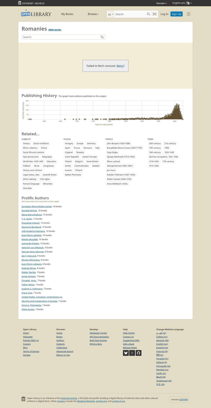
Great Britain (92, 161)
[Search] (130, 14)
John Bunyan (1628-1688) (118, 143)
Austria (68, 170)
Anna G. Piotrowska (31, 305)
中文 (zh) (160, 384)
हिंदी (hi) (159, 355)
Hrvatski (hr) (162, 358)
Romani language (31, 183)
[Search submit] (148, 14)
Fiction (44, 147)
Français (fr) (162, 351)
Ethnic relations (30, 147)
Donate (161, 3)
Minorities (47, 183)
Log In (164, 14)
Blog (25, 347)
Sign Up (176, 14)
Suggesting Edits (131, 340)
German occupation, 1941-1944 (163, 156)
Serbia (68, 165)
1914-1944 (154, 165)
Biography (47, 156)
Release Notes (130, 347)
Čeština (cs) (161, 336)
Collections (61, 347)
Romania (88, 147)
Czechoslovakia (82, 165)
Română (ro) (162, 369)
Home (59, 332)
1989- (166, 147)
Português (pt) (163, 366)
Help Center (129, 332)
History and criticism (32, 170)
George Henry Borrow (33, 251)
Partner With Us (31, 340)
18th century (155, 152)
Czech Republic (72, 156)
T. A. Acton (27, 218)
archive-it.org (118, 401)
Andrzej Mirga (29, 268)
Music (37, 165)
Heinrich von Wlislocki (33, 247)
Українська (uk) (164, 380)
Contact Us (128, 336)
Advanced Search (64, 351)
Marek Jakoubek (30, 239)
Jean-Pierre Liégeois (31, 235)
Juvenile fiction (50, 174)
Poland (68, 161)
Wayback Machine (86, 401)
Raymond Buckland (31, 226)
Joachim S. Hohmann (32, 288)
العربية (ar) (161, 332)
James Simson (29, 276)
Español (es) (162, 347)
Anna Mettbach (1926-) (117, 183)
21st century (170, 143)
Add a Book (128, 343)
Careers (27, 343)
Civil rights (45, 179)
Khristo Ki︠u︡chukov (31, 259)
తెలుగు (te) (161, 376)
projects (61, 401)
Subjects (60, 343)
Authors (60, 340)
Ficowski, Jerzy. (29, 280)
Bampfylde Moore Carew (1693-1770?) (124, 147)
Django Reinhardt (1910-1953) (121, 156)
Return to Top (63, 355)
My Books (67, 14)
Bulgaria (79, 161)
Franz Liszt (27, 292)
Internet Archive (69, 398)
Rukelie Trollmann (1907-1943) (121, 174)
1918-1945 (154, 161)
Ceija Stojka (112, 152)
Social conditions (41, 143)
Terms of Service (31, 351)
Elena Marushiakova (32, 214)
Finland (78, 170)
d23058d (183, 399)
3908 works (54, 29)
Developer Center (98, 332)
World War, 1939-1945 (33, 161)
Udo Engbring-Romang (33, 231)
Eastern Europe (90, 156)
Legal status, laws (31, 174)
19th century (155, 147)
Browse (89, 14)
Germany (91, 143)
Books (59, 336)
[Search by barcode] (154, 14)
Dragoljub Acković (31, 222)
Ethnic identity (29, 179)
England (69, 152)
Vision (26, 332)
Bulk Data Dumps (98, 340)
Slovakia (80, 152)
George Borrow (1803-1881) (120, 165)
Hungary (69, 143)
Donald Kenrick (29, 210)
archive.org (101, 401)
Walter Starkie (29, 272)
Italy (97, 147)
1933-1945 (169, 152)
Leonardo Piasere (30, 243)
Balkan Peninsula (73, 174)
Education (51, 161)
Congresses (48, 165)
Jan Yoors (111, 170)
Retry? (120, 66)
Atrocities (27, 188)
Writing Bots (96, 343)
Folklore (26, 165)
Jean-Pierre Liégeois (31, 264)
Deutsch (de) (162, 340)
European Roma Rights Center (37, 206)
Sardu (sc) (161, 373)
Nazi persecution (31, 156)
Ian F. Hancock (29, 255)
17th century (168, 161)
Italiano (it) (161, 362)
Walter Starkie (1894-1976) (119, 179)
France (77, 147)
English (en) (162, 343)
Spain (67, 147)
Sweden (95, 165)
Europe (80, 143)
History (26, 143)
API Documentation (99, 336)
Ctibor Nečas (28, 284)
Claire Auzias (28, 309)
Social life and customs (33, 152)
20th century (155, 143)
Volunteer (28, 336)
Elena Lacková (113, 161)
